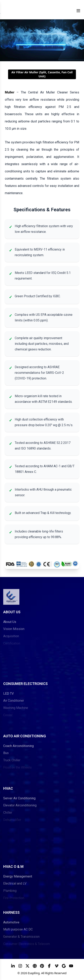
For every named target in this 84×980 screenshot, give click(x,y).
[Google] (64, 966)
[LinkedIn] (13, 966)
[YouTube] (71, 966)
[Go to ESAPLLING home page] (11, 595)
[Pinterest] (42, 966)
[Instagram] (20, 966)
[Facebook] (49, 966)
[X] (27, 966)
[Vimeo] (57, 966)
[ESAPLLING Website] (35, 966)
